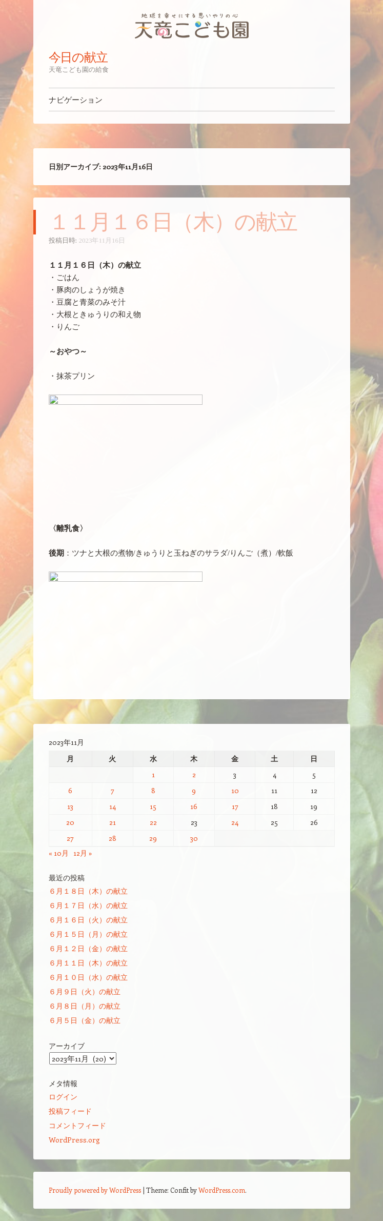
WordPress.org (74, 1140)
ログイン (63, 1096)
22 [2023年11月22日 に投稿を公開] (153, 822)
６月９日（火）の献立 (84, 991)
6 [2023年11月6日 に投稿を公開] (70, 790)
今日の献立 (78, 57)
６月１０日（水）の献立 (88, 977)
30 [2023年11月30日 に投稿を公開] (194, 838)
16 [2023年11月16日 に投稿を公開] (193, 806)
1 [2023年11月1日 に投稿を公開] (153, 774)
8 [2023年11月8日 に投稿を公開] (153, 790)
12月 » (82, 853)
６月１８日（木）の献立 (88, 891)
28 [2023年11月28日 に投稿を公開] (112, 838)
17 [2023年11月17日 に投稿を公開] (235, 806)
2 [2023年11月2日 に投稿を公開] (194, 774)
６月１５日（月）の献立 (88, 934)
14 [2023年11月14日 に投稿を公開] (112, 806)
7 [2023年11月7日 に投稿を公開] (112, 790)
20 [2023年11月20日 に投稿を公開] (70, 822)
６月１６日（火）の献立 (88, 919)
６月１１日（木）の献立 (88, 963)
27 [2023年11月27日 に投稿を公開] (70, 838)
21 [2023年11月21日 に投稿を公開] (112, 822)
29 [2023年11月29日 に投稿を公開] (153, 838)
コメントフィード (77, 1125)
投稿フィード (70, 1111)
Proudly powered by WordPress (95, 1190)
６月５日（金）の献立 (84, 1020)
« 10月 (59, 853)
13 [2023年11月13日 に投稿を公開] (70, 806)
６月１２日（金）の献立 (88, 948)
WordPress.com (221, 1190)
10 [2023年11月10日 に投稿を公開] (235, 790)
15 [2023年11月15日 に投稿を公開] (153, 806)
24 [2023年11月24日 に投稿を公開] (234, 822)
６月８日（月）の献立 (84, 1006)
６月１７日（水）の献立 (88, 905)
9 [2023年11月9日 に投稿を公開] (194, 790)
